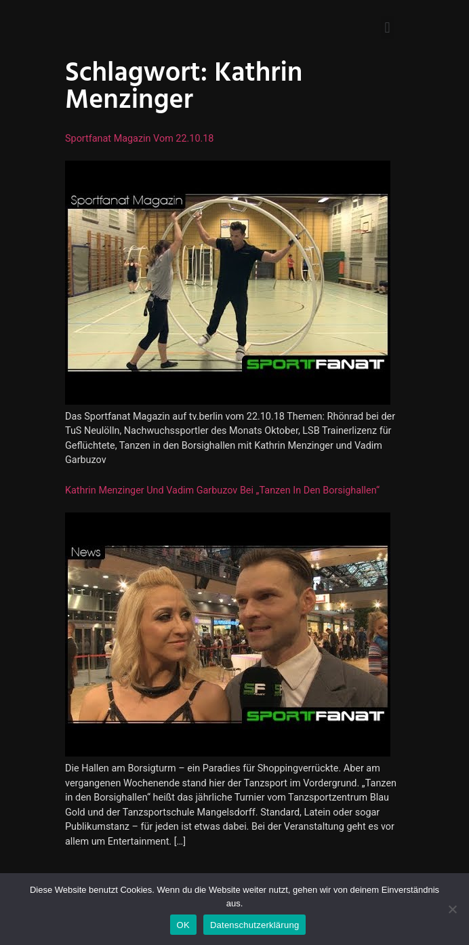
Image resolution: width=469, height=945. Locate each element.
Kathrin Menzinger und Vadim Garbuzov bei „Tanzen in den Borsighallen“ (222, 490)
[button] (387, 27)
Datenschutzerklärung (254, 925)
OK (183, 925)
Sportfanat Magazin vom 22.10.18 (139, 138)
